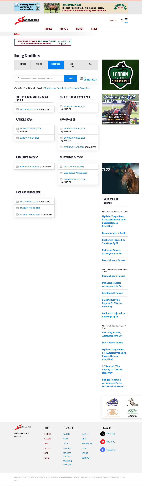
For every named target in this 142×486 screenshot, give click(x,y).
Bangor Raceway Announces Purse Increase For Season (113, 383)
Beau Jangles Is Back (114, 233)
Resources (87, 443)
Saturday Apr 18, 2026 (72, 106)
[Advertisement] (120, 143)
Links (84, 439)
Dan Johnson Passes (113, 260)
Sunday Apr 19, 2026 (27, 138)
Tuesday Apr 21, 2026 (72, 166)
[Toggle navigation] (126, 20)
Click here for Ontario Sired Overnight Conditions (66, 88)
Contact (86, 458)
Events (85, 434)
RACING (17, 34)
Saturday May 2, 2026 (72, 147)
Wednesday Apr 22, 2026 (73, 173)
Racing (66, 434)
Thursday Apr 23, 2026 (72, 179)
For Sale (67, 448)
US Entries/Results (90, 78)
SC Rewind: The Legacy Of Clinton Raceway (112, 303)
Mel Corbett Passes (112, 292)
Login (114, 20)
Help (84, 448)
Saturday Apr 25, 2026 (72, 138)
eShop (94, 28)
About (85, 453)
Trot (65, 443)
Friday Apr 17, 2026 (27, 109)
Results (64, 28)
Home (46, 458)
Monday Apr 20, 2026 (28, 208)
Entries (48, 28)
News (65, 439)
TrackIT (80, 28)
